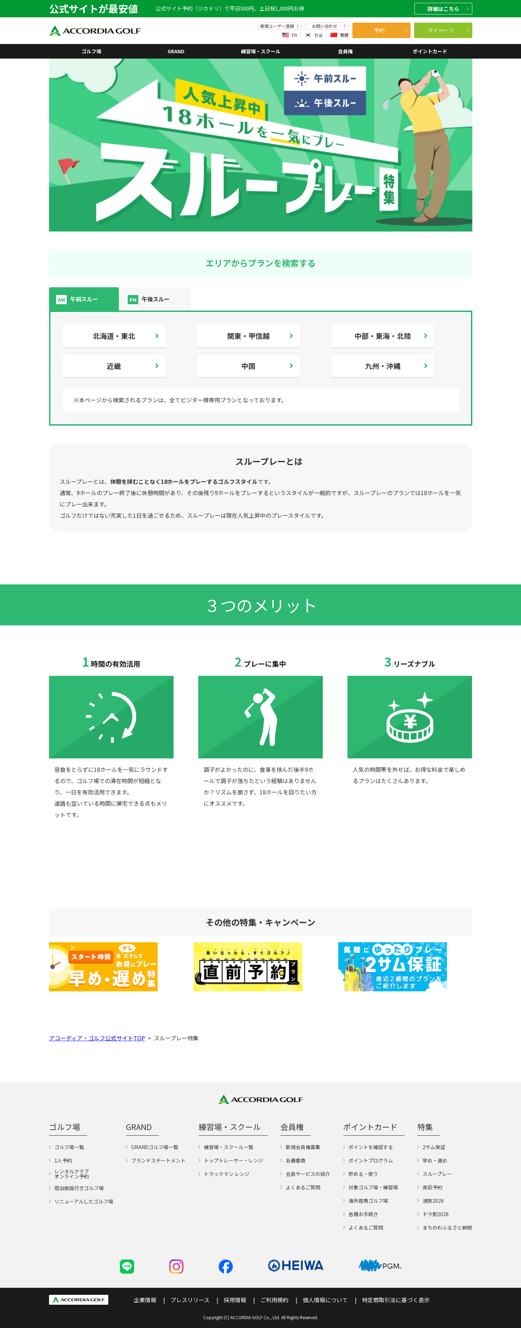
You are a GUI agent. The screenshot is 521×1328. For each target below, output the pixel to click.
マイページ (448, 30)
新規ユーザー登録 (279, 26)
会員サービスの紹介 (305, 1173)
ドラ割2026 (433, 1214)
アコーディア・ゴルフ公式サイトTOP (97, 1038)
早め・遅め (432, 1160)
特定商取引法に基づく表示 (396, 1300)
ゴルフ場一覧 (66, 1146)
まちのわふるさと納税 (444, 1227)
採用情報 (235, 1300)
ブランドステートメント (156, 1160)
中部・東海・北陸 (383, 336)
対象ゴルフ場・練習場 (370, 1187)
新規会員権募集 (300, 1146)
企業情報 (145, 1300)
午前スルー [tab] (77, 299)
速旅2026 (430, 1200)
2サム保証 (431, 1146)
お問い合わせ (329, 26)
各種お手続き (360, 1214)
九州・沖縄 (382, 366)
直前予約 (429, 1187)
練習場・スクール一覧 (226, 1146)
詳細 (448, 8)
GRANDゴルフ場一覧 (152, 1146)
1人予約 (60, 1160)
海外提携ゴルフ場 (365, 1200)
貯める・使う (360, 1173)
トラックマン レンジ (224, 1173)
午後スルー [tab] (148, 299)
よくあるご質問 (300, 1187)
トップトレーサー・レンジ (231, 1160)
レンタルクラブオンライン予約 (69, 1174)
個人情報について (325, 1300)
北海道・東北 (114, 336)
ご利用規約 (274, 1300)
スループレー (434, 1173)
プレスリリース (190, 1300)
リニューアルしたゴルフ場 (81, 1201)
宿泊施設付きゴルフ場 (76, 1187)
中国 (248, 366)
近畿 (114, 366)
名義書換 (292, 1160)
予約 (390, 30)
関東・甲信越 (248, 336)
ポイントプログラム (368, 1160)
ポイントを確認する (368, 1146)
